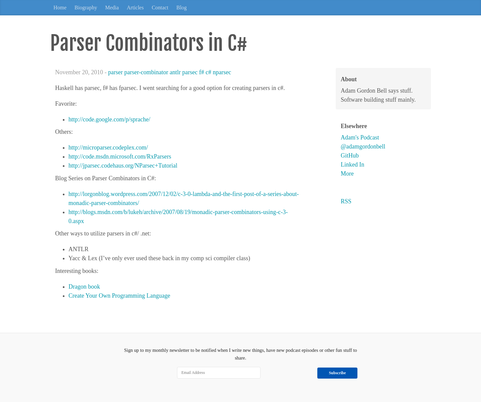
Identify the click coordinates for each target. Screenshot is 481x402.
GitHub (350, 155)
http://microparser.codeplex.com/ (108, 147)
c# (208, 72)
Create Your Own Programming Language (119, 295)
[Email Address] (219, 373)
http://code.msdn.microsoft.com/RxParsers (119, 156)
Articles (135, 7)
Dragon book (84, 286)
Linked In (352, 164)
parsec (190, 72)
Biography (85, 7)
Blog (181, 7)
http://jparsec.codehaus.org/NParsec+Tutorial (122, 165)
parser (115, 72)
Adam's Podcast (360, 137)
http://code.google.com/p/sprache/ (109, 119)
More (347, 173)
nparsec (222, 72)
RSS (346, 201)
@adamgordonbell (363, 146)
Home (59, 7)
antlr (175, 72)
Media (112, 7)
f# (201, 72)
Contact (160, 7)
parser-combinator (146, 72)
